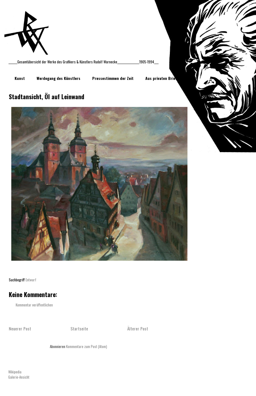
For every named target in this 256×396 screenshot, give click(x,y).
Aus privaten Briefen (163, 78)
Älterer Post (137, 328)
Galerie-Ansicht (18, 377)
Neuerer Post (20, 328)
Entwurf (31, 279)
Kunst (20, 78)
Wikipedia (14, 372)
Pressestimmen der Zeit (113, 78)
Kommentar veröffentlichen (34, 305)
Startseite (79, 328)
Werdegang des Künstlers (58, 78)
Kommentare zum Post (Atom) (86, 346)
